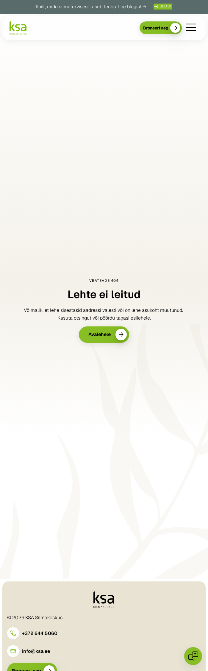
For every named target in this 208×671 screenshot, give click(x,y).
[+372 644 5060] (13, 633)
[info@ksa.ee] (13, 651)
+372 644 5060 (39, 633)
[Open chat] (193, 656)
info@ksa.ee (36, 651)
